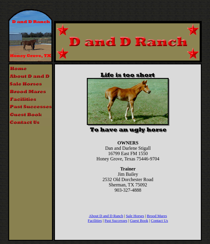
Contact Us (159, 220)
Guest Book (139, 220)
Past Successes (116, 220)
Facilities (95, 220)
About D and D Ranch (106, 216)
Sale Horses (135, 216)
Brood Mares (157, 216)
